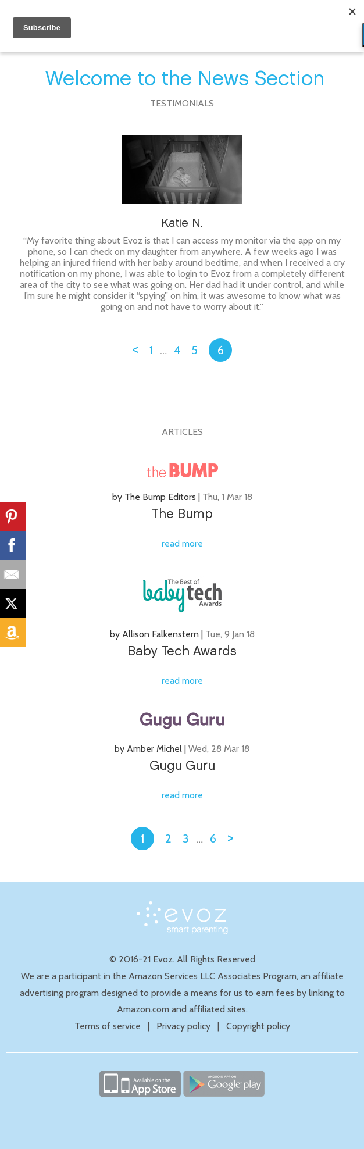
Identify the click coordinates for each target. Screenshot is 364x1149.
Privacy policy (183, 1026)
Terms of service (107, 1026)
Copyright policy (258, 1026)
